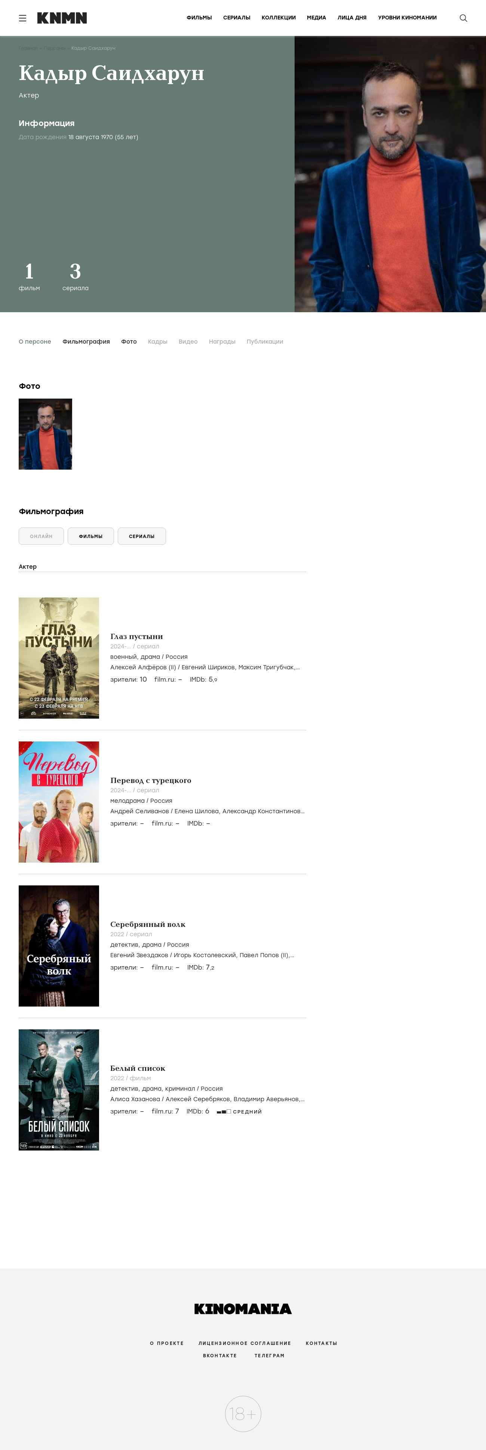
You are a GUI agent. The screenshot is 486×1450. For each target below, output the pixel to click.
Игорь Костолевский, (207, 955)
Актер (29, 95)
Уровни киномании (407, 18)
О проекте (167, 1343)
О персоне (35, 341)
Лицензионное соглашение (245, 1343)
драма (150, 657)
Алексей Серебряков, (200, 1099)
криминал (180, 1088)
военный (123, 657)
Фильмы (199, 18)
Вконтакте (220, 1355)
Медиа (316, 18)
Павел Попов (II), (265, 955)
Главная (28, 48)
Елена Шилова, (198, 811)
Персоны (54, 48)
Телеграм (270, 1355)
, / (149, 657)
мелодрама (127, 801)
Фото (129, 341)
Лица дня (352, 18)
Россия (177, 657)
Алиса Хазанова (135, 1099)
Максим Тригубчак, (267, 667)
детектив (124, 944)
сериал (148, 646)
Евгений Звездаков (139, 955)
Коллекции (279, 18)
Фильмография (86, 341)
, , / (166, 1088)
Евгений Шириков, (210, 667)
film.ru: (165, 1111)
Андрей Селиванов (139, 811)
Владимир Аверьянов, (267, 1099)
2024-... (121, 646)
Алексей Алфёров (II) (143, 667)
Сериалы (236, 18)
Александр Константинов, (262, 811)
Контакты (322, 1343)
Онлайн (41, 536)
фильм (140, 1078)
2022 (118, 934)
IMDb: (203, 679)
